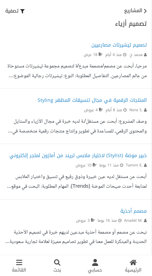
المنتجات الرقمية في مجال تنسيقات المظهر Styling (92, 100)
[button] (15, 11)
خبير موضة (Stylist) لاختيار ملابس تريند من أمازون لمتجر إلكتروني (78, 155)
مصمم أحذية (133, 211)
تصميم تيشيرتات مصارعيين (119, 45)
